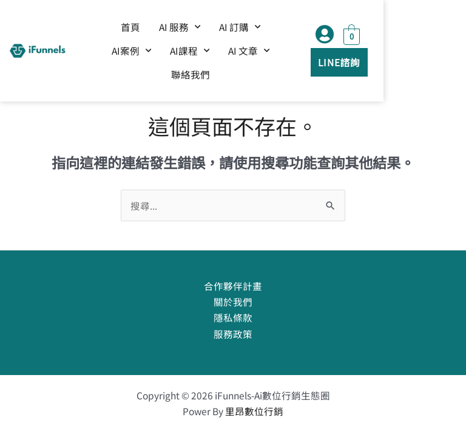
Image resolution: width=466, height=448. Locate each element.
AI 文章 (231, 53)
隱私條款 (233, 317)
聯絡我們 (290, 53)
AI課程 (172, 53)
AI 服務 (191, 29)
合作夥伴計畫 (233, 285)
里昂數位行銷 (254, 411)
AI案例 (310, 29)
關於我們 (233, 301)
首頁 (142, 29)
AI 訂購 (251, 29)
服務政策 (233, 333)
